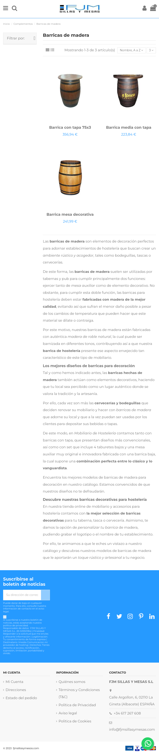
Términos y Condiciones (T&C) (79, 693)
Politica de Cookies (75, 721)
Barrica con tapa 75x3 (70, 127)
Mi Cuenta (14, 682)
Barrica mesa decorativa (70, 214)
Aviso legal (68, 713)
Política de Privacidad (77, 705)
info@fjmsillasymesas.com (132, 729)
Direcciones (16, 690)
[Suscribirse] (45, 595)
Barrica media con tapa (128, 127)
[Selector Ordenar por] (131, 50)
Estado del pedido (21, 698)
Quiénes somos (72, 682)
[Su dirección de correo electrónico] (22, 595)
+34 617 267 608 (127, 713)
